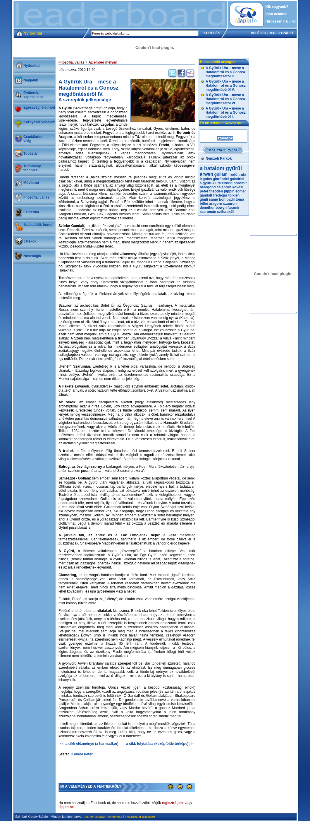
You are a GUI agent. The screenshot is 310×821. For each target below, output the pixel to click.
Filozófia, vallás (36, 197)
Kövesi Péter (82, 754)
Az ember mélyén (102, 62)
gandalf (206, 195)
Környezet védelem (39, 122)
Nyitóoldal (31, 66)
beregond (208, 187)
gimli (204, 199)
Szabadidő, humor (38, 225)
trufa (242, 175)
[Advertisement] (120, 14)
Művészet (31, 183)
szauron (230, 204)
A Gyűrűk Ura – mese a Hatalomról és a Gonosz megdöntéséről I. (226, 112)
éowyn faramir (228, 208)
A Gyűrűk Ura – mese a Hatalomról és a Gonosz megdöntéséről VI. (226, 99)
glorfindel (221, 179)
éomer (240, 191)
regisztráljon (172, 803)
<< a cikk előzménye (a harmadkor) (89, 744)
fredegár (220, 195)
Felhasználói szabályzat (140, 816)
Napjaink (30, 80)
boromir (240, 183)
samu (213, 199)
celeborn (224, 187)
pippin (229, 191)
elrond (227, 183)
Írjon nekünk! (276, 14)
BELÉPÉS (258, 33)
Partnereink (114, 816)
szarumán (208, 212)
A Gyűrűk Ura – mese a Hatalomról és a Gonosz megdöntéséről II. (226, 72)
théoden (216, 191)
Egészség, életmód (39, 107)
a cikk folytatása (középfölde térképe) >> (160, 744)
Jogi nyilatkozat (94, 816)
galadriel (237, 179)
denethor (207, 208)
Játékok (30, 241)
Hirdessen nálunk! (281, 21)
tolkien (234, 195)
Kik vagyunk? (277, 7)
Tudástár (30, 153)
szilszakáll (225, 212)
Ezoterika (31, 212)
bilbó (204, 204)
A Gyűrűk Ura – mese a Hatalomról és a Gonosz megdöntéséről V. (226, 85)
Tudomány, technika (32, 168)
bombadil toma (231, 199)
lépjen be (66, 807)
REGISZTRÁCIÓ (280, 33)
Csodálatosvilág (32, 139)
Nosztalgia (32, 256)
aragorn (215, 204)
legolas (206, 179)
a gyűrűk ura (210, 183)
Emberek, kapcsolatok (33, 95)
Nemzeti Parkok (219, 158)
